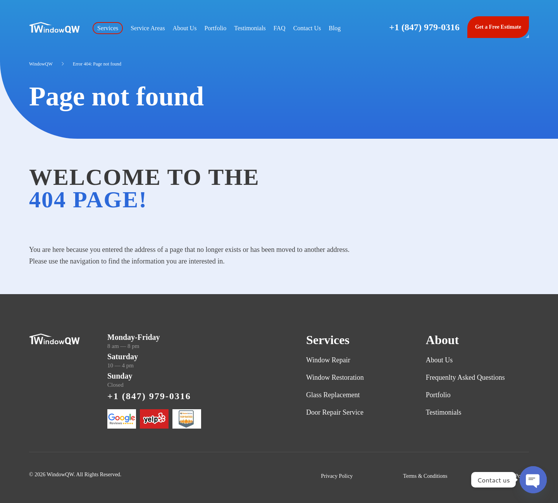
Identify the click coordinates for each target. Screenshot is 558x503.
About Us (185, 28)
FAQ (280, 28)
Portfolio (215, 28)
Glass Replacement (333, 395)
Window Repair (328, 360)
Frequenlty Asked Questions (465, 377)
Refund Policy (513, 476)
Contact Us (307, 28)
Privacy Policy (337, 476)
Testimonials (250, 28)
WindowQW (41, 64)
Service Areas (148, 28)
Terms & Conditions (425, 476)
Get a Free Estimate (498, 27)
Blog (335, 28)
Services (107, 28)
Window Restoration (335, 377)
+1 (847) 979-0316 (424, 27)
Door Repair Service (334, 412)
